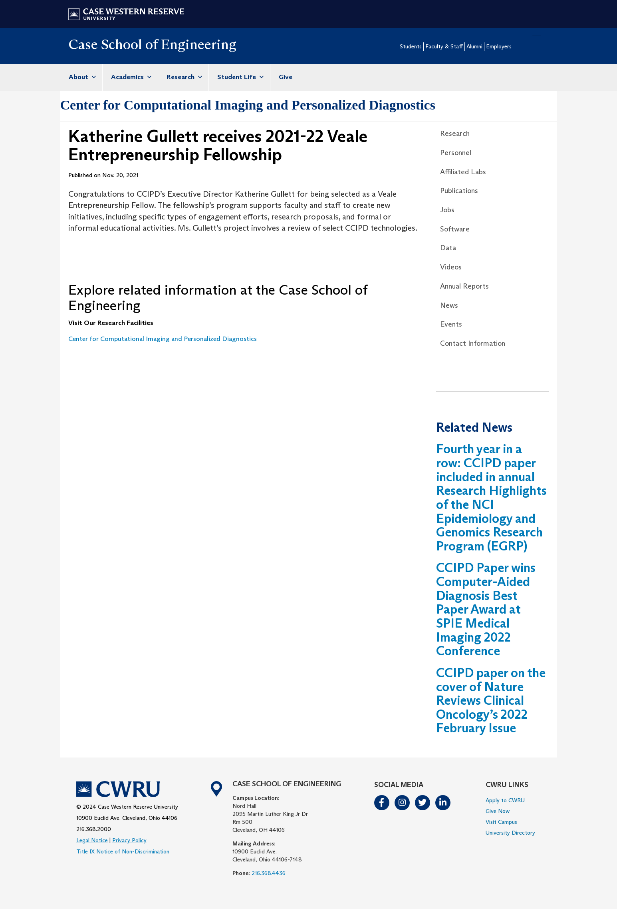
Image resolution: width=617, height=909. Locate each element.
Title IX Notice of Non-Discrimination (122, 851)
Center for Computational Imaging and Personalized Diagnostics (247, 105)
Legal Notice (92, 840)
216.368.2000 (93, 829)
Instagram (403, 802)
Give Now (498, 811)
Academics (130, 77)
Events (451, 324)
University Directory (510, 832)
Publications (459, 190)
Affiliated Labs (463, 171)
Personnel (455, 152)
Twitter (423, 802)
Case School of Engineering (152, 44)
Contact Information (472, 343)
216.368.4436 (269, 873)
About (81, 77)
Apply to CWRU (505, 800)
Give (285, 77)
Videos (451, 267)
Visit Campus (501, 821)
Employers (499, 46)
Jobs (447, 209)
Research (183, 77)
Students (411, 46)
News (449, 305)
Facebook (382, 802)
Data (448, 247)
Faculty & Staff (444, 46)
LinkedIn (443, 802)
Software (455, 229)
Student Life (239, 77)
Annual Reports (464, 286)
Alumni (474, 46)
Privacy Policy (129, 840)
